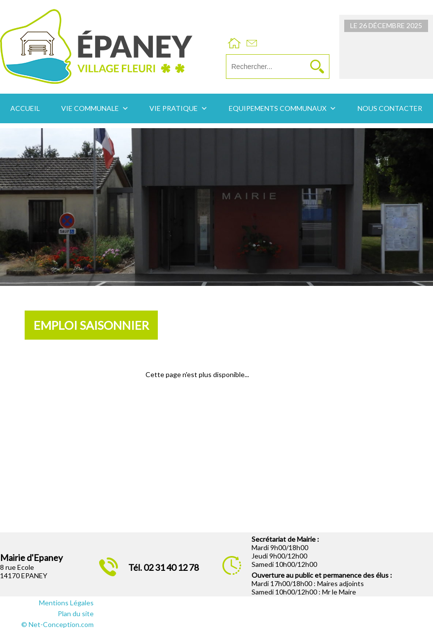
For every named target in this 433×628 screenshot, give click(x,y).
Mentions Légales (66, 602)
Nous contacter (390, 108)
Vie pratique (173, 108)
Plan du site (76, 613)
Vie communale (90, 108)
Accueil (25, 108)
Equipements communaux (277, 108)
